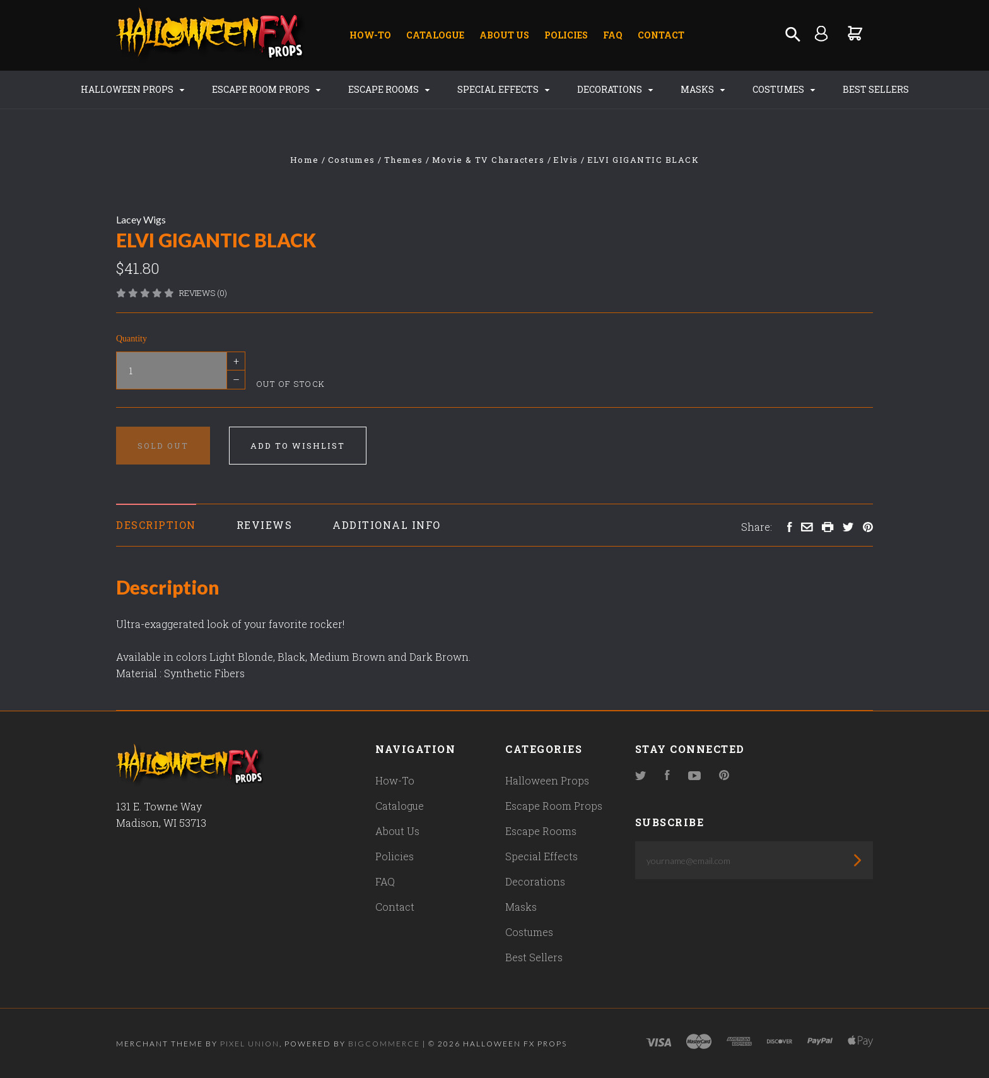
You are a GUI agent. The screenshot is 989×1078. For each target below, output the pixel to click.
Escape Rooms (389, 89)
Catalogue (435, 35)
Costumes (784, 89)
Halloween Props (133, 89)
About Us (504, 35)
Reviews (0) (203, 293)
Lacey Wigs (141, 219)
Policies (566, 35)
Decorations (615, 89)
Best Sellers (876, 89)
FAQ (613, 35)
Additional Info (386, 524)
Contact (661, 35)
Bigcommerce (384, 1043)
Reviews (265, 524)
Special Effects (503, 89)
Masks (703, 89)
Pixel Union (249, 1043)
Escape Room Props (266, 89)
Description (156, 524)
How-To (370, 35)
